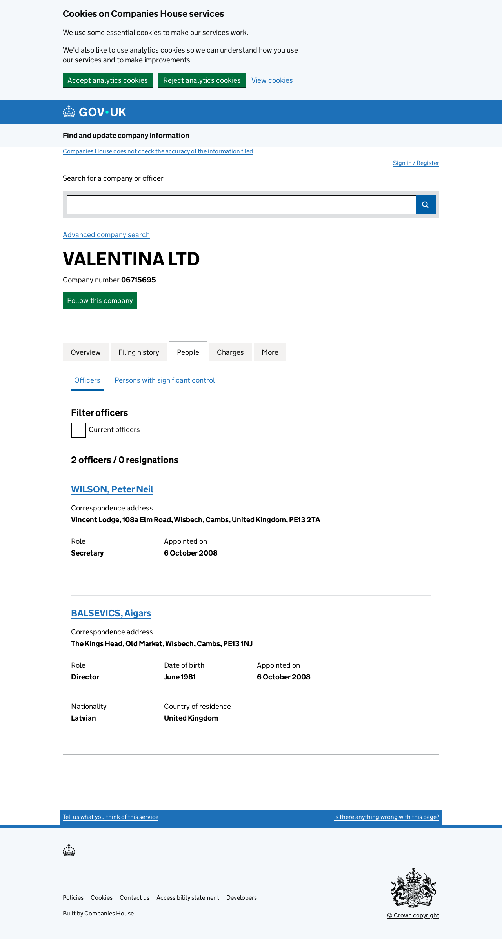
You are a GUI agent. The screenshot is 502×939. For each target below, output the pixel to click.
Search (426, 204)
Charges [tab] (230, 352)
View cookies (272, 80)
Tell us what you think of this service (110, 817)
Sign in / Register (416, 163)
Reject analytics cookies (202, 80)
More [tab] (270, 352)
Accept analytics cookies (107, 80)
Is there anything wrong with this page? (386, 817)
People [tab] (188, 352)
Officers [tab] (87, 380)
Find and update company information (126, 135)
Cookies (102, 897)
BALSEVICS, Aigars (111, 613)
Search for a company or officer (113, 178)
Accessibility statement (187, 897)
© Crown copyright (413, 915)
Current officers (105, 430)
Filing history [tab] (138, 352)
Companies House (109, 913)
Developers (241, 897)
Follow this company (100, 300)
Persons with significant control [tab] (165, 380)
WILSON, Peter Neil (112, 489)
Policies (73, 897)
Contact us (134, 897)
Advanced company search (106, 234)
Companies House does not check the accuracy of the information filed (158, 151)
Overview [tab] (86, 352)
